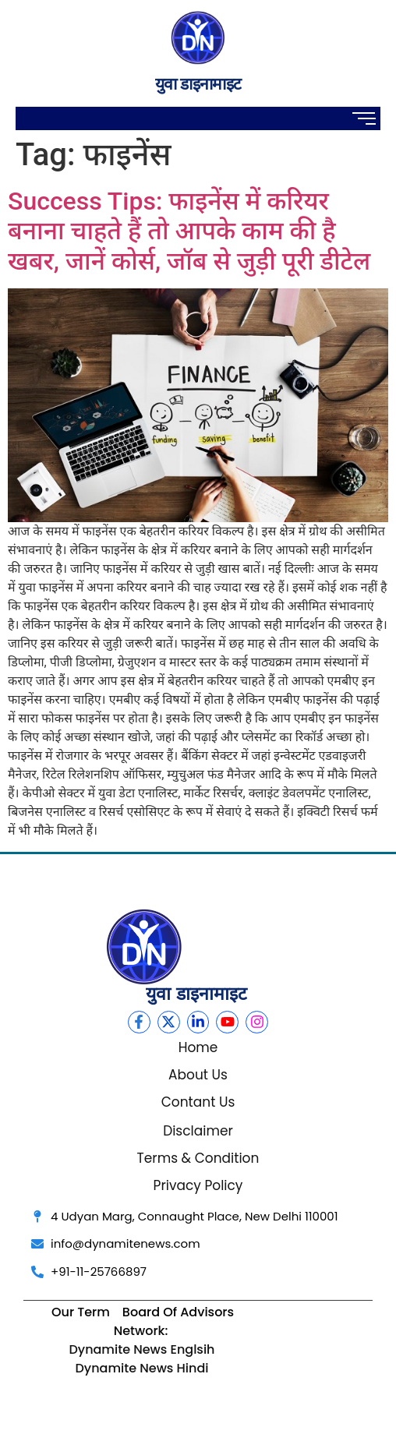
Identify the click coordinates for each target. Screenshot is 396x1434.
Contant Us (198, 1102)
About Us (198, 1074)
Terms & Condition (198, 1158)
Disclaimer (198, 1130)
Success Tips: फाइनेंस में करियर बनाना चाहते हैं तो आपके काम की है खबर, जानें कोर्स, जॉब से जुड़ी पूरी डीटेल (189, 231)
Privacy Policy (198, 1185)
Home (198, 1047)
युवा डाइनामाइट (198, 84)
